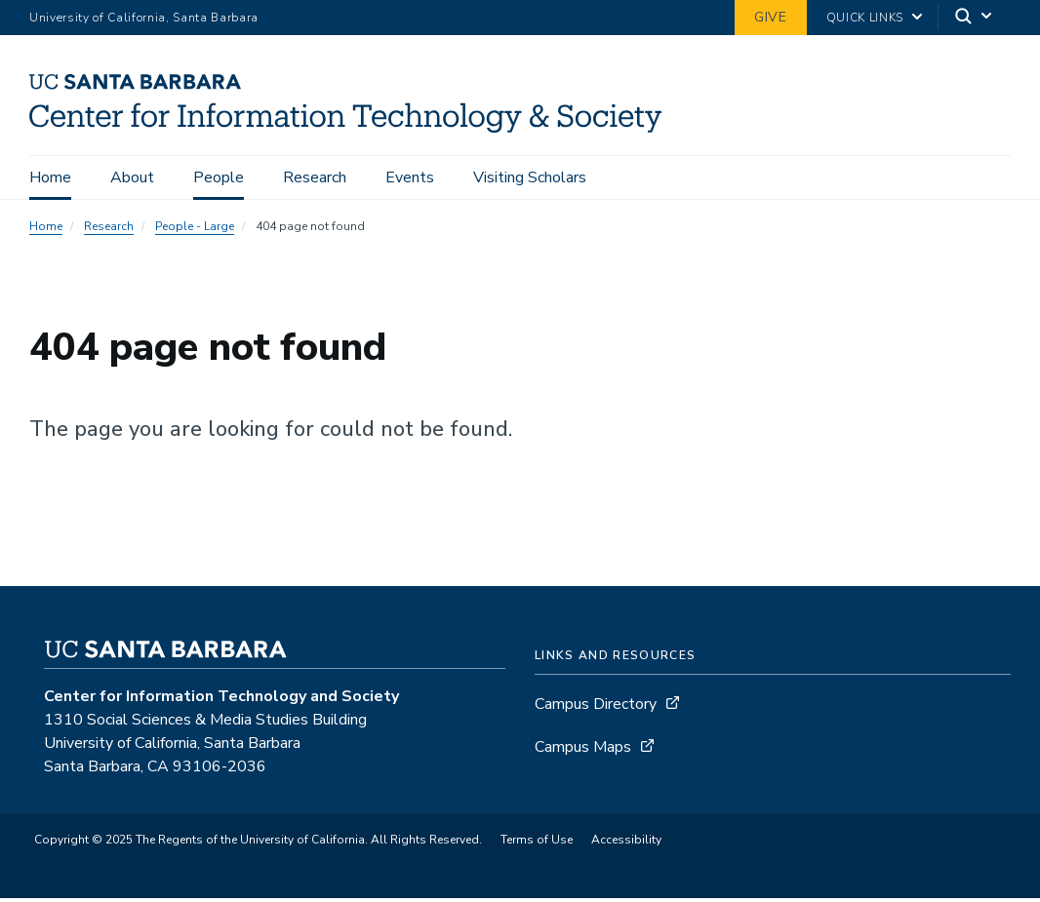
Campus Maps (583, 747)
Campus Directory (596, 704)
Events (409, 177)
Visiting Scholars (529, 177)
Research (314, 177)
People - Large (194, 226)
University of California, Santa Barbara (144, 17)
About (132, 177)
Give (770, 17)
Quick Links (864, 17)
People (218, 177)
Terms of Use (536, 839)
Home (50, 177)
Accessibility (626, 839)
